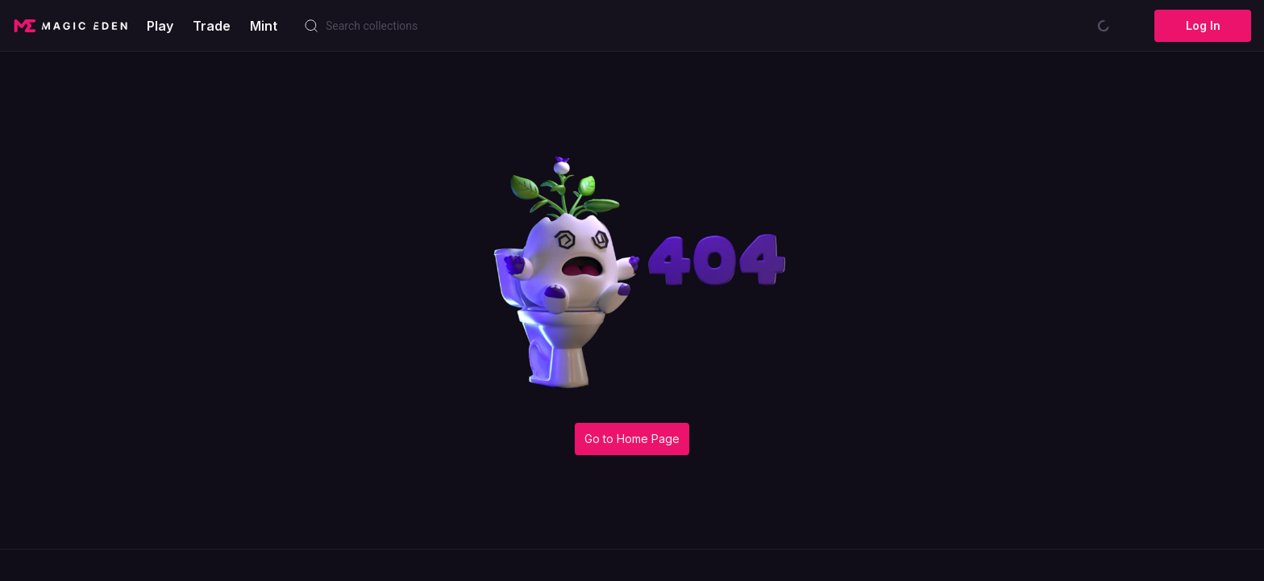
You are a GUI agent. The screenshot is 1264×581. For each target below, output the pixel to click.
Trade (212, 26)
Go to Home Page (632, 438)
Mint (263, 26)
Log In (1203, 25)
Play (160, 26)
